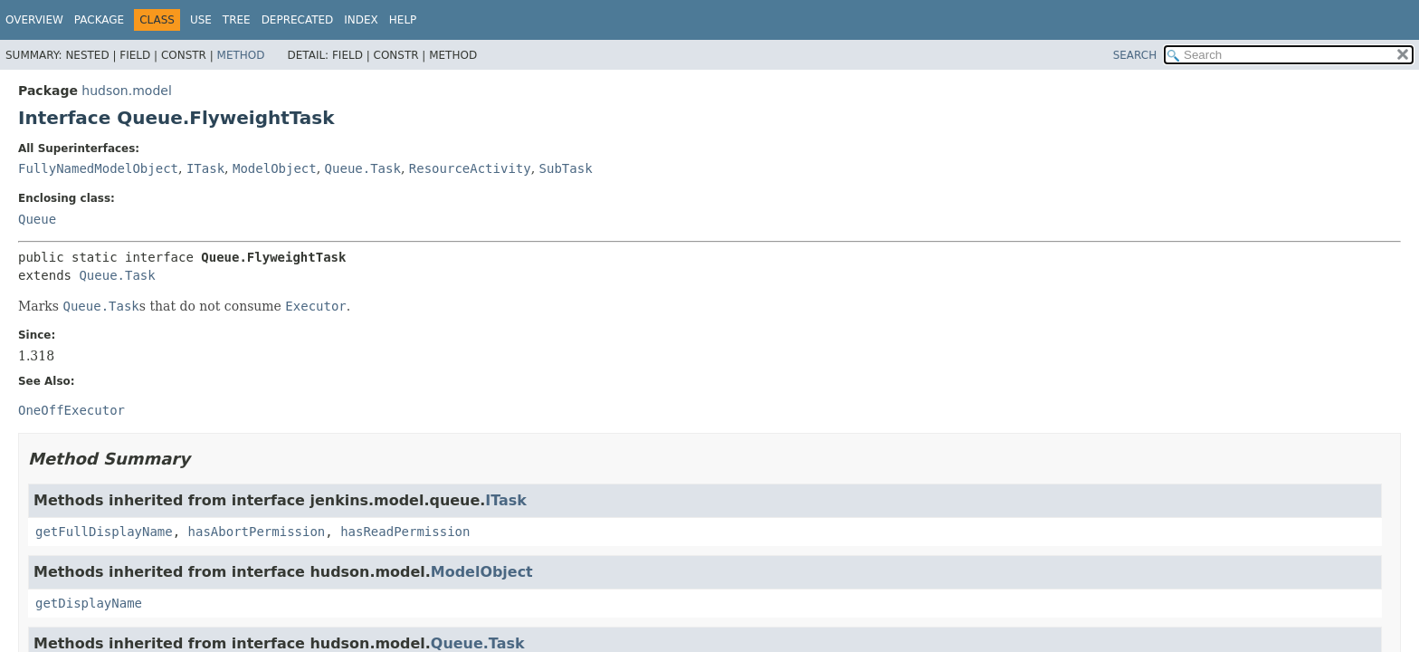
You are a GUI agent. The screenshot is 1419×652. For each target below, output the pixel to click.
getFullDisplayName (104, 531)
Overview (34, 20)
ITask (205, 168)
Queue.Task (363, 168)
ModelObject (275, 168)
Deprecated (298, 20)
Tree (237, 20)
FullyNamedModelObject (98, 168)
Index (361, 20)
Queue (37, 219)
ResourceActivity (470, 168)
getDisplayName (88, 603)
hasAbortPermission (257, 531)
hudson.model (126, 90)
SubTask (566, 168)
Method (241, 55)
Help (403, 20)
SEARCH (1135, 55)
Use (201, 20)
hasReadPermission (405, 531)
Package (99, 20)
